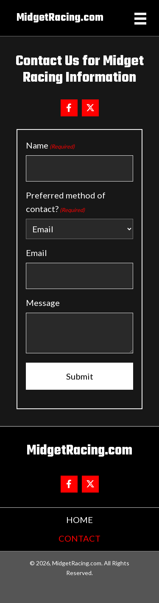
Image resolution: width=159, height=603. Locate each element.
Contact (79, 538)
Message (43, 302)
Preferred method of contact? (66, 202)
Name (50, 145)
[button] (69, 107)
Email (36, 253)
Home (79, 520)
